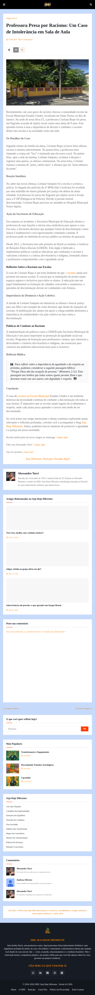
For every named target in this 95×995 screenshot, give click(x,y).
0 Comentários (27, 39)
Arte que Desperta (13, 806)
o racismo (70, 272)
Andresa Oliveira (24, 880)
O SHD (22, 990)
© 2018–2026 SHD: (31, 984)
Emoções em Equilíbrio (15, 815)
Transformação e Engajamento (35, 752)
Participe (31, 990)
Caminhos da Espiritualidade (17, 811)
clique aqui (62, 437)
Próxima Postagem (83, 708)
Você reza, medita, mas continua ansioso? (24, 533)
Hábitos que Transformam (16, 829)
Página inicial (11, 18)
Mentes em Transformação (17, 838)
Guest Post (42, 990)
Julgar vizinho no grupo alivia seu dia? (23, 569)
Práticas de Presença (14, 842)
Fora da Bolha (12, 824)
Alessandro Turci (28, 473)
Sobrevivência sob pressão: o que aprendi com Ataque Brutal (33, 605)
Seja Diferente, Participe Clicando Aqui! (48, 458)
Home (13, 990)
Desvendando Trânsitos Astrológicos (37, 765)
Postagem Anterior (12, 708)
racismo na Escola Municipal (33, 396)
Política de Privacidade (59, 990)
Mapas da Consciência (15, 833)
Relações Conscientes (14, 847)
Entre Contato (78, 990)
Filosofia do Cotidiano (15, 820)
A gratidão (26, 778)
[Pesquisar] (44, 728)
